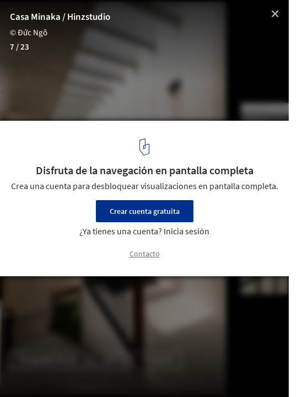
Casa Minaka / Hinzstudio (60, 17)
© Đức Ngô (28, 33)
